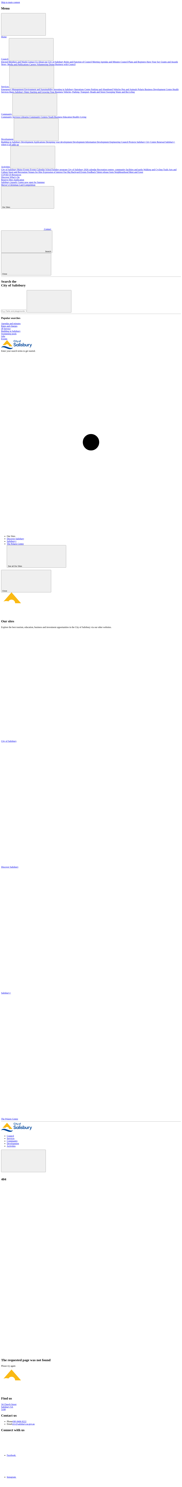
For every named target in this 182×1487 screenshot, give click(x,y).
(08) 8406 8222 (19, 1421)
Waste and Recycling (125, 92)
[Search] (26, 241)
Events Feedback (88, 172)
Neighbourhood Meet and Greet (128, 172)
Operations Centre (82, 89)
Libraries (25, 117)
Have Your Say (154, 62)
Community (6, 114)
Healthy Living (79, 117)
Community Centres (38, 117)
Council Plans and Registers (134, 62)
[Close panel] (23, 24)
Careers (33, 64)
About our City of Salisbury (51, 62)
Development (7, 139)
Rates (12, 92)
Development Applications (33, 142)
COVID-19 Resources (11, 174)
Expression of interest (53, 172)
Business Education (63, 117)
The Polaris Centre (15, 544)
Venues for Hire (35, 172)
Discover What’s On (10, 177)
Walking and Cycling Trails (156, 169)
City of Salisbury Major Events (15, 169)
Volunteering (43, 64)
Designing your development (59, 142)
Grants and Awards (169, 62)
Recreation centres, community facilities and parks (120, 169)
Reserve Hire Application (12, 180)
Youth (51, 117)
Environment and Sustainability (39, 89)
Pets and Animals (130, 89)
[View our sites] (27, 197)
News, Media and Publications (15, 64)
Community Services (11, 117)
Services (5, 86)
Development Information (85, 142)
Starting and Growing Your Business (47, 92)
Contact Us (33, 62)
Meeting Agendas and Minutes (106, 62)
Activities (5, 167)
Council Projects (129, 142)
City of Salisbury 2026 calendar (82, 169)
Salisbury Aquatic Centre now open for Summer (23, 182)
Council (5, 59)
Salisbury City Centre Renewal (151, 142)
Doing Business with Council (62, 64)
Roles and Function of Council (78, 62)
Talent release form (105, 172)
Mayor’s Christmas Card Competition (18, 185)
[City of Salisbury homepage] (11, 615)
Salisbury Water (22, 92)
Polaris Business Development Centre (155, 89)
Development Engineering (109, 142)
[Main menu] (23, 1161)
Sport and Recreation (18, 172)
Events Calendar (37, 169)
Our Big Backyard (71, 172)
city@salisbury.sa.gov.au (23, 1424)
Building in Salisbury (11, 142)
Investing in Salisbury (64, 89)
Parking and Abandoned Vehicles (106, 89)
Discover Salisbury (15, 539)
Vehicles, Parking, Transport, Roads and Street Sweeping (90, 92)
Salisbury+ (12, 541)
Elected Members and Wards (14, 62)
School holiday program (56, 169)
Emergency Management (12, 89)
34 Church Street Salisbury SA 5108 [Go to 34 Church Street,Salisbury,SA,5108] (8, 1407)
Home (4, 37)
